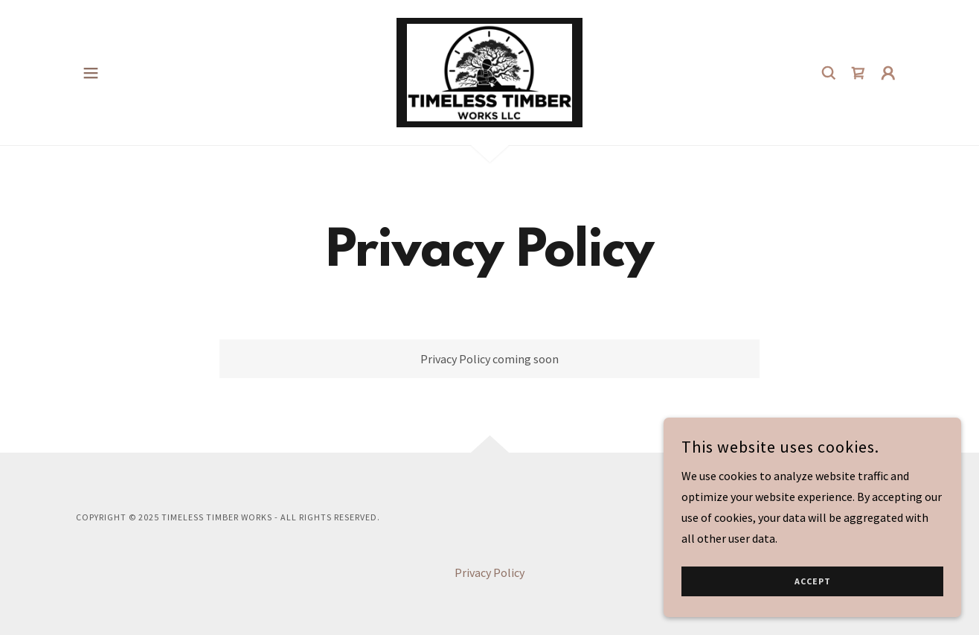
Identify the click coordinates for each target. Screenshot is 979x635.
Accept (813, 581)
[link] (489, 70)
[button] (91, 73)
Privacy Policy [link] (489, 572)
